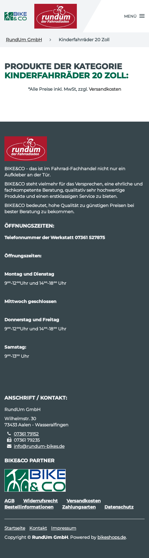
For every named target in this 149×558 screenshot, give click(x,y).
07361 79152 (26, 434)
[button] (134, 16)
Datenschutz (118, 507)
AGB (9, 501)
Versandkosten (105, 89)
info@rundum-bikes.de (39, 446)
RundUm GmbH (24, 39)
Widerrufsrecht (40, 501)
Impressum (63, 528)
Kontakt (38, 528)
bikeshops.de (111, 537)
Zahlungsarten (79, 507)
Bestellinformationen (28, 507)
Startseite (14, 528)
